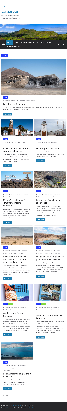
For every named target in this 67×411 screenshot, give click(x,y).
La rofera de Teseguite (14, 104)
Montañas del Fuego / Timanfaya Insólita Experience (14, 203)
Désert (6, 253)
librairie (10, 310)
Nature (15, 253)
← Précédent (5, 396)
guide (6, 310)
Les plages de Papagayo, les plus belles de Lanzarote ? (50, 258)
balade (39, 310)
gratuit (14, 368)
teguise (19, 145)
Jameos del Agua (53, 196)
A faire (9, 42)
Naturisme (40, 253)
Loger (16, 42)
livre (59, 310)
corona (11, 145)
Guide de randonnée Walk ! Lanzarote (49, 317)
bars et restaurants (28, 42)
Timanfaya (18, 196)
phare (49, 145)
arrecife (6, 145)
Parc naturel (12, 196)
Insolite (28, 100)
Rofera (33, 100)
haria (15, 145)
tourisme (24, 145)
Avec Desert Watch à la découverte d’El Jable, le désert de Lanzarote (15, 259)
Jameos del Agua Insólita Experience (48, 201)
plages (52, 253)
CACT (39, 196)
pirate (53, 145)
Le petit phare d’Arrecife (48, 148)
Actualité (40, 42)
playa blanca (58, 253)
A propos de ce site (13, 46)
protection (20, 253)
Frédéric (7, 100)
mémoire (44, 145)
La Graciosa (24, 368)
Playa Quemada (7, 370)
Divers (48, 42)
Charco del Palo (8, 368)
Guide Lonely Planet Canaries (13, 314)
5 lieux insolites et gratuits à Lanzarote (17, 375)
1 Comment (56, 194)
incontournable (49, 310)
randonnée (38, 312)
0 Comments (21, 100)
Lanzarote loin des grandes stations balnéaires (16, 150)
